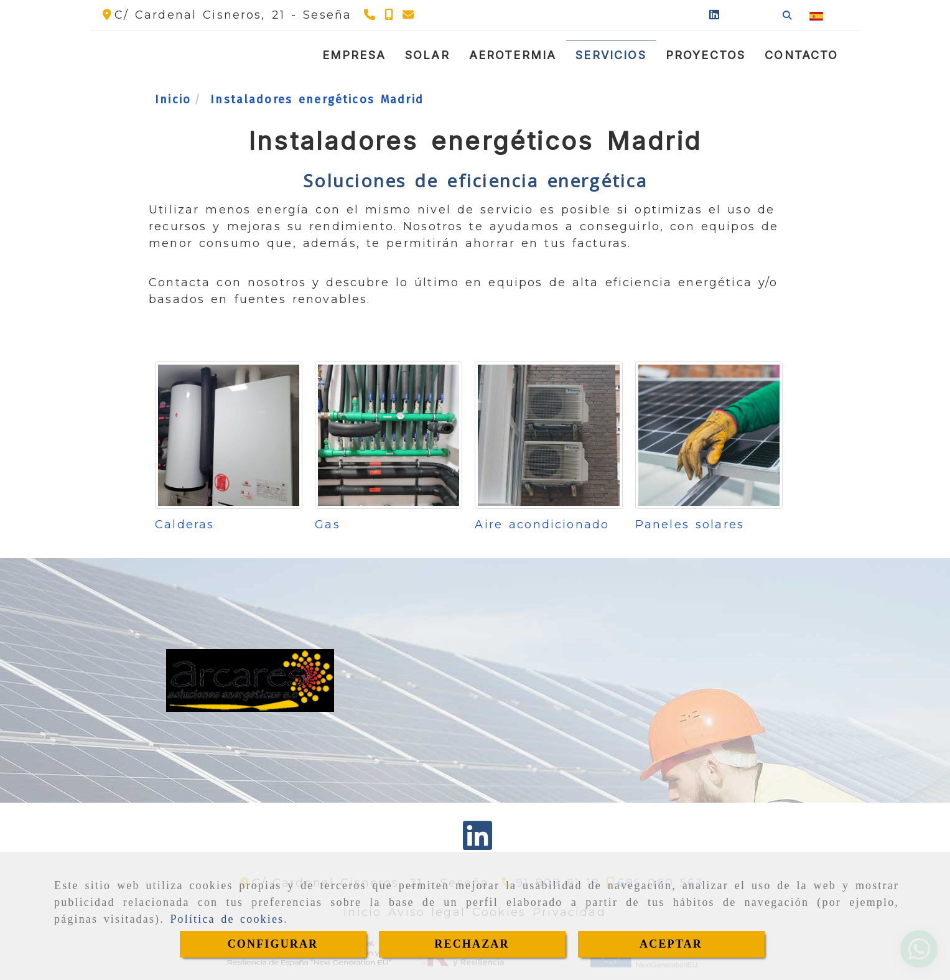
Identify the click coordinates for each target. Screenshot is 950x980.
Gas (327, 524)
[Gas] (388, 435)
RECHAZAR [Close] (471, 944)
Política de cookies (227, 919)
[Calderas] (228, 435)
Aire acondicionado (542, 524)
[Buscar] (787, 15)
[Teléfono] (371, 15)
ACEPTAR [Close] (671, 944)
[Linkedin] (714, 15)
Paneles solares (689, 524)
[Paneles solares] (709, 435)
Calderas (184, 524)
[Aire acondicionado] (548, 435)
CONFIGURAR (273, 944)
